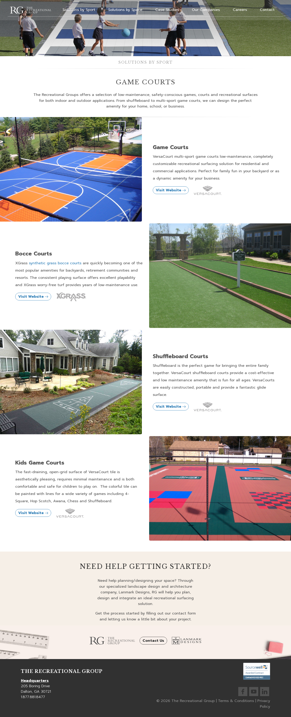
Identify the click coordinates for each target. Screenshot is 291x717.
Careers (240, 9)
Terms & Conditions (236, 701)
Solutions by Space (125, 9)
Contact (267, 9)
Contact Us (153, 640)
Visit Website (171, 190)
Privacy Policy (263, 704)
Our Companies (206, 9)
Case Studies (167, 9)
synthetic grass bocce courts (55, 263)
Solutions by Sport (79, 9)
